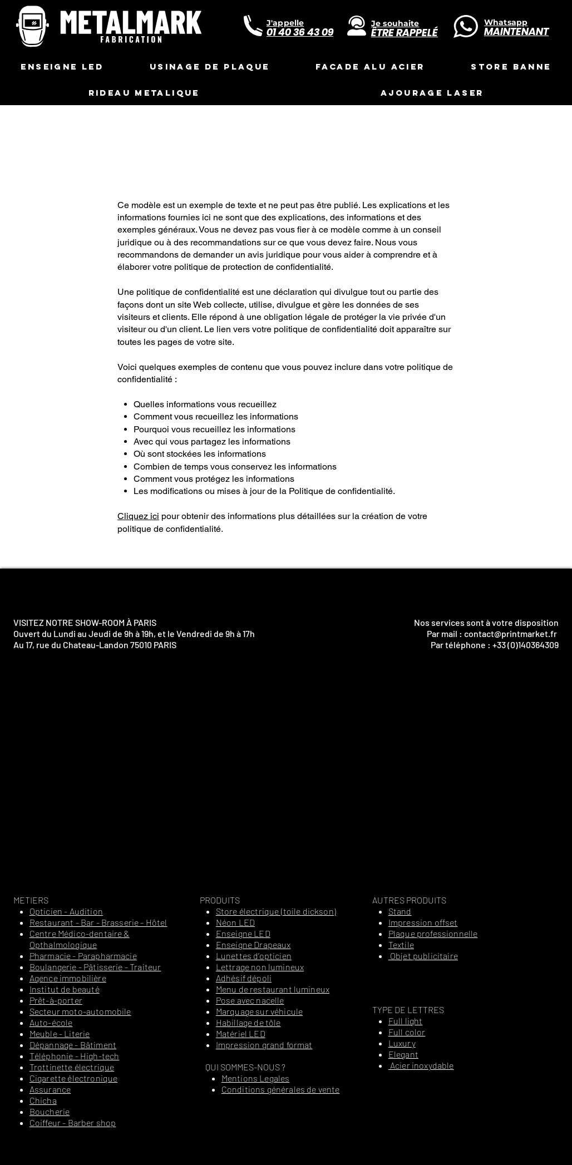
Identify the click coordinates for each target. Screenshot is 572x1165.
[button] (62, 66)
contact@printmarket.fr (510, 633)
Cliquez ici (138, 516)
